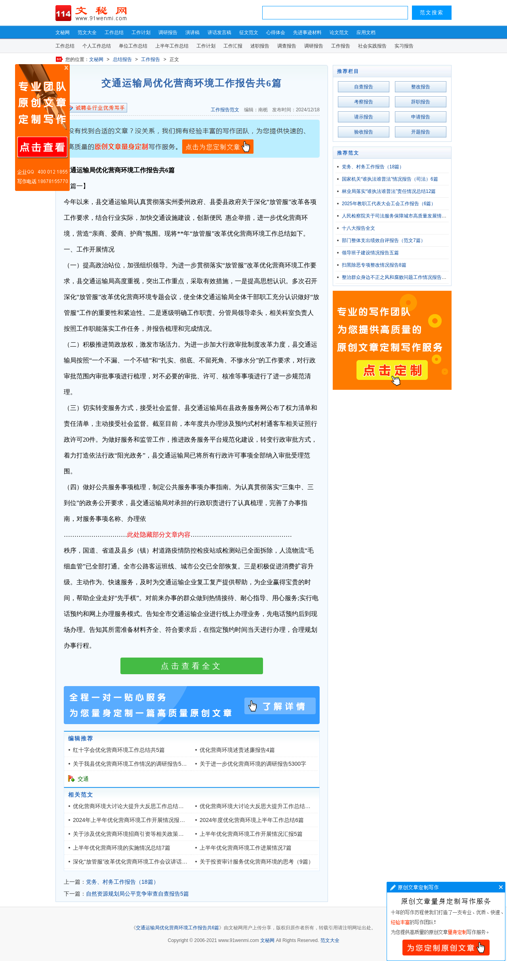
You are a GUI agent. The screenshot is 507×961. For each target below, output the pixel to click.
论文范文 (339, 32)
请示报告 (363, 117)
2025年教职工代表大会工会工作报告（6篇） (389, 203)
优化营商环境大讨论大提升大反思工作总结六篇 (131, 806)
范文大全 (87, 32)
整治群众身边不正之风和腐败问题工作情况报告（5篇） (400, 277)
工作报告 (340, 46)
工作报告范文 (225, 109)
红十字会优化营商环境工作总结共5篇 (119, 750)
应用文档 (365, 32)
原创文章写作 (42, 127)
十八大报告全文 (358, 228)
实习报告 (404, 46)
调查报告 (286, 46)
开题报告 (420, 132)
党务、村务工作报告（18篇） (122, 882)
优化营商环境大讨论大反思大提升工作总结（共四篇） (266, 806)
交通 (83, 779)
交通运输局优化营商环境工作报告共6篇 (177, 927)
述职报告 (259, 46)
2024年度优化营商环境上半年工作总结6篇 (252, 820)
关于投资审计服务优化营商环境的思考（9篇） (257, 861)
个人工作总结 (96, 46)
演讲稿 (192, 32)
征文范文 (248, 32)
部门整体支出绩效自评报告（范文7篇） (383, 240)
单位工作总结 (133, 46)
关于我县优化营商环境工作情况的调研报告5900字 (134, 764)
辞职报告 (420, 102)
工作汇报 (232, 46)
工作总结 (114, 32)
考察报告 (363, 102)
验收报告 (363, 132)
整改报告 (420, 87)
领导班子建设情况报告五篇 (370, 253)
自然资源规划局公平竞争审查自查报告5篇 (137, 893)
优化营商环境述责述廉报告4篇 (237, 750)
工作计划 (141, 32)
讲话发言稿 (219, 32)
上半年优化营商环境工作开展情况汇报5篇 (251, 834)
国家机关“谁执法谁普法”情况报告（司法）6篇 (390, 179)
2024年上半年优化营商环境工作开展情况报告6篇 (133, 820)
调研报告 (167, 32)
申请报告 (420, 117)
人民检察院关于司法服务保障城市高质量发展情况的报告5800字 (409, 216)
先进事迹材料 (307, 32)
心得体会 (275, 32)
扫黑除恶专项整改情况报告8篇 (374, 265)
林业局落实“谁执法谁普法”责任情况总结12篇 (389, 191)
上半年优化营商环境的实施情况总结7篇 (121, 848)
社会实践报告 (372, 46)
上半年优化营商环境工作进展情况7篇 (246, 848)
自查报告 (363, 87)
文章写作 (446, 921)
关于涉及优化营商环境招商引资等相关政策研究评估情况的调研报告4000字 (165, 834)
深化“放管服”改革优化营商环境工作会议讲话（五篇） (138, 861)
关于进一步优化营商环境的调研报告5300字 (253, 764)
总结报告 (122, 59)
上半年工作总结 (172, 46)
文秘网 (62, 32)
